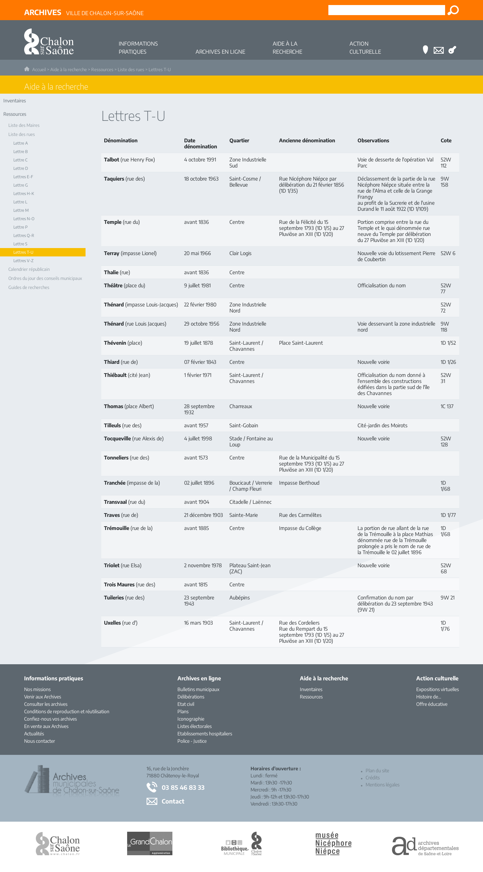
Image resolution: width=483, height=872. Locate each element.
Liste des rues (131, 69)
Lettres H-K (23, 193)
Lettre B (20, 151)
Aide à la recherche (68, 69)
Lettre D (20, 168)
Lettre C (20, 159)
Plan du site (377, 770)
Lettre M (21, 210)
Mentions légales (382, 784)
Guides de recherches (28, 287)
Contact (173, 801)
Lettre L (20, 201)
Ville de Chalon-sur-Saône (84, 12)
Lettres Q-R (23, 235)
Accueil (39, 69)
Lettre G (20, 185)
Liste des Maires (24, 125)
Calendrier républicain (29, 269)
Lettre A (20, 143)
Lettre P (20, 227)
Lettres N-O (24, 218)
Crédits (373, 777)
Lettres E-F (23, 176)
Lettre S (20, 243)
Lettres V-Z (23, 260)
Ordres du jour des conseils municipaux (45, 278)
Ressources (102, 69)
